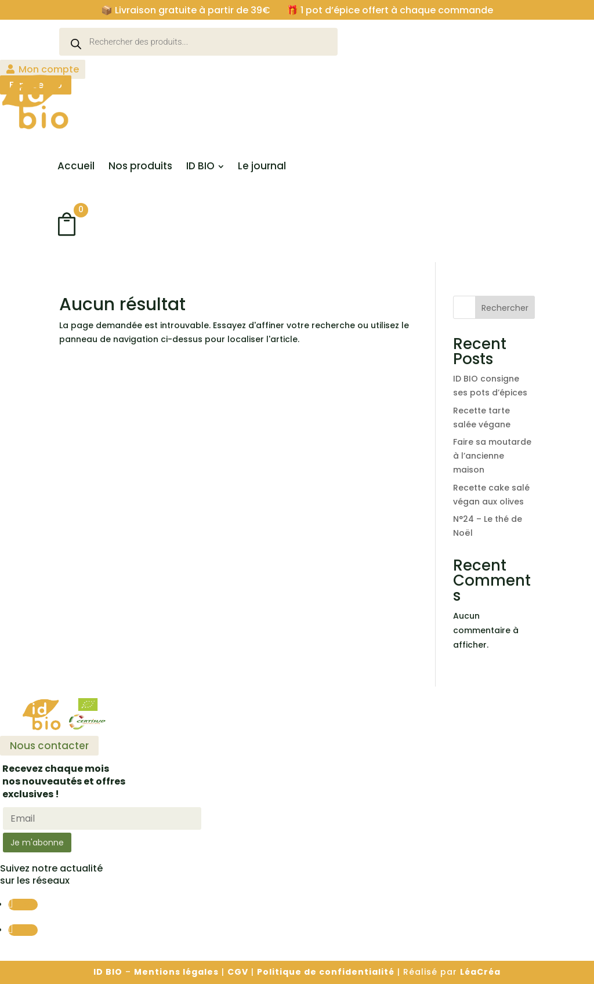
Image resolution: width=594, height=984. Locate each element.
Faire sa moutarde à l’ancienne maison (492, 455)
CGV (237, 972)
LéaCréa (480, 972)
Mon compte (49, 69)
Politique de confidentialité (325, 972)
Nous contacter (49, 746)
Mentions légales (176, 972)
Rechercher (504, 308)
